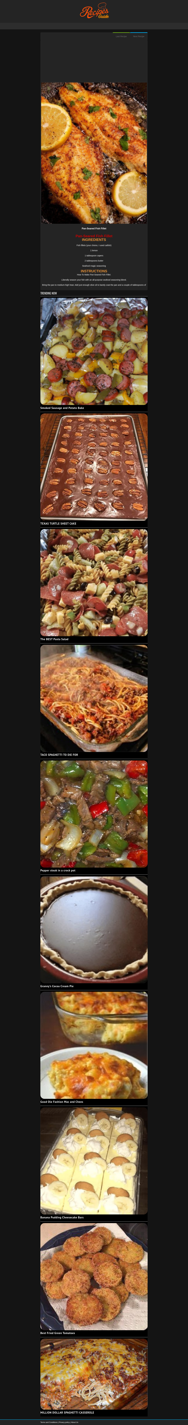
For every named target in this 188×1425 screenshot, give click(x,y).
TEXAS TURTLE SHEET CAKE (58, 523)
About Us (74, 1422)
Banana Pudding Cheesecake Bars (62, 1217)
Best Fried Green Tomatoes (57, 1333)
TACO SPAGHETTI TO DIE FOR (59, 755)
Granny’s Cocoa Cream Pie (57, 986)
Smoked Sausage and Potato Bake (62, 408)
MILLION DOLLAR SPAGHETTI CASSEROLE (67, 1412)
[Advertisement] (94, 61)
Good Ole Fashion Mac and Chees (61, 1102)
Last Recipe (121, 36)
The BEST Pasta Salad (54, 639)
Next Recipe (138, 36)
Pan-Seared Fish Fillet (94, 228)
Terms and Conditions (49, 1422)
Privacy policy (64, 1422)
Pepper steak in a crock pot (57, 870)
